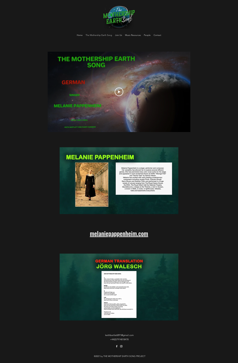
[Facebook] (116, 346)
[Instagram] (121, 346)
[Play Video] (119, 92)
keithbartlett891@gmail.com (119, 335)
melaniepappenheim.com (119, 233)
